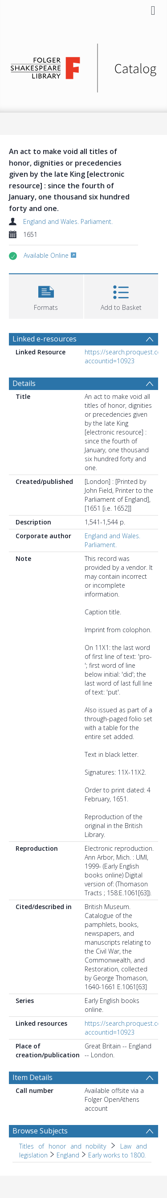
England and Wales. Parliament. (68, 221)
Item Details (32, 1077)
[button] (46, 295)
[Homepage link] (84, 65)
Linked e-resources (44, 339)
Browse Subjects (40, 1131)
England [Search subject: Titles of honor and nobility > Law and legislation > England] (68, 1155)
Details (24, 383)
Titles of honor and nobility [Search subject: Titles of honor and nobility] (62, 1146)
